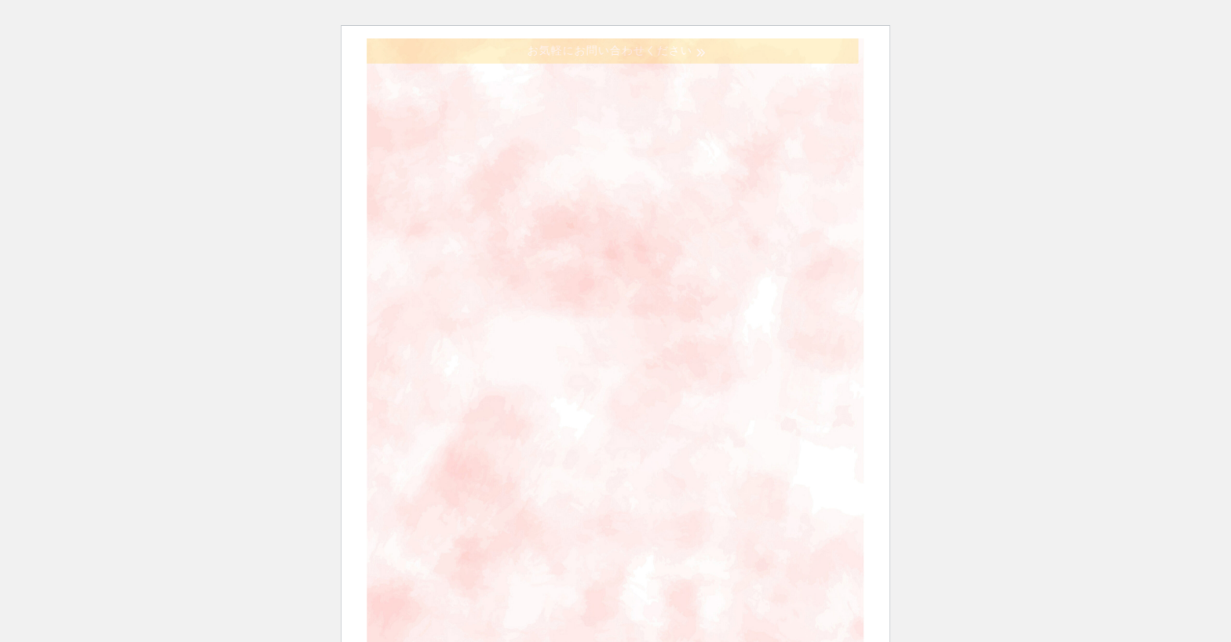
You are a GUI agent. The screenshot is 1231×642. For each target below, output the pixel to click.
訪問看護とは (753, 245)
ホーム (510, 245)
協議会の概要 (622, 245)
